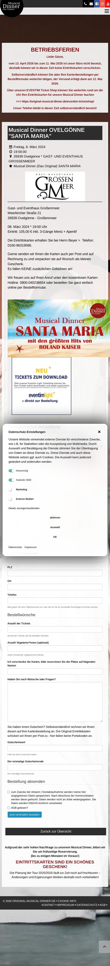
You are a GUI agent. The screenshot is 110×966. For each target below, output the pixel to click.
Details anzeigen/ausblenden (24, 511)
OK (55, 540)
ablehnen (55, 520)
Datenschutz (15, 550)
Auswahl (55, 530)
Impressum (31, 550)
